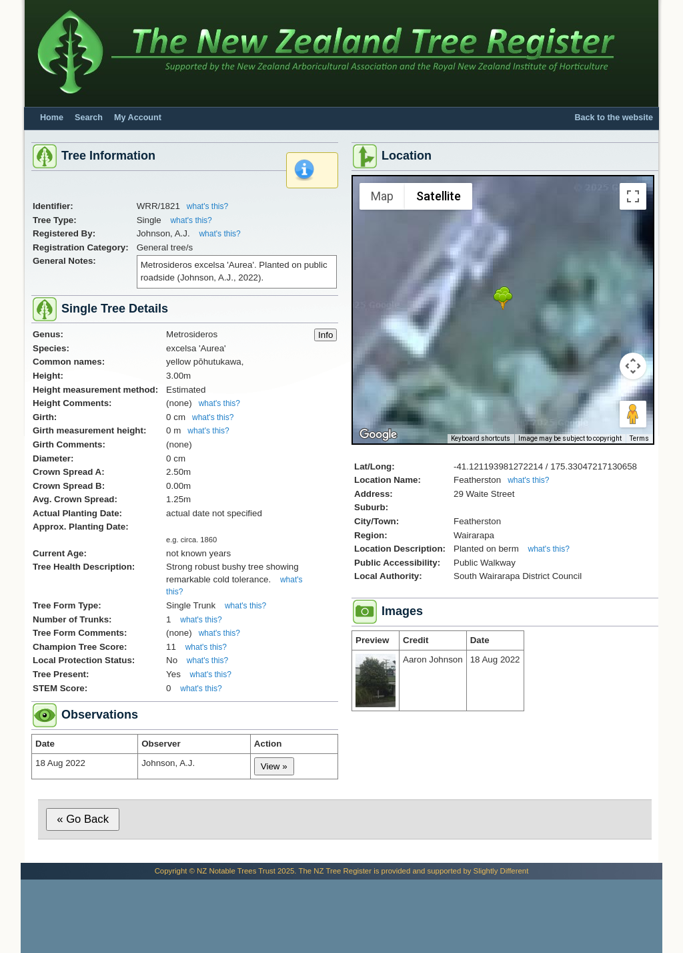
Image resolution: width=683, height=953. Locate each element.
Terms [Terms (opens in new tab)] (639, 438)
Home (51, 117)
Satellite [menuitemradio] (438, 196)
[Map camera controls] (633, 366)
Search (89, 117)
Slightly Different (501, 871)
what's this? (207, 206)
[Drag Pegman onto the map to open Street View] (633, 414)
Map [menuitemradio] (382, 196)
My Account (137, 117)
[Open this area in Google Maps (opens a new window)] (378, 434)
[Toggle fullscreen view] (633, 196)
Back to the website (613, 117)
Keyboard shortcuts (480, 438)
